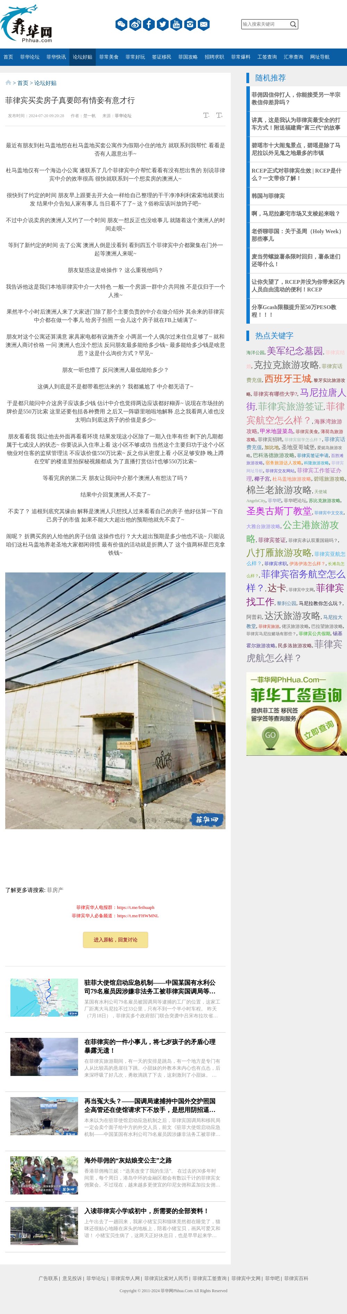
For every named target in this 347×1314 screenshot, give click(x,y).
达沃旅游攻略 (292, 616)
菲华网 (167, 1290)
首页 (8, 57)
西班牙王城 (287, 379)
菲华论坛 (30, 57)
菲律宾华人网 (125, 1278)
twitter (163, 24)
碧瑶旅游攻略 (329, 479)
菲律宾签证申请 (313, 455)
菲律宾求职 (275, 563)
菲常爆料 (241, 57)
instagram (190, 24)
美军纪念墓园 (295, 351)
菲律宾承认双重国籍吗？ (313, 540)
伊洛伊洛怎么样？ (307, 563)
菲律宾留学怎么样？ (303, 439)
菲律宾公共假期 (314, 633)
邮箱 (204, 24)
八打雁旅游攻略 (279, 553)
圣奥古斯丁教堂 (279, 511)
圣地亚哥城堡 (298, 447)
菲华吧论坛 (295, 500)
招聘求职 (214, 57)
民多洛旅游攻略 (295, 645)
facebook (149, 24)
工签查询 (267, 57)
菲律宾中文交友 (329, 512)
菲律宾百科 (296, 1278)
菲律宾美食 (307, 431)
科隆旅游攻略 (316, 463)
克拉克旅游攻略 (286, 365)
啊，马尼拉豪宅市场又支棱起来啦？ (296, 214)
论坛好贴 (82, 57)
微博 (135, 24)
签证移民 (161, 57)
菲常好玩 (135, 57)
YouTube (176, 24)
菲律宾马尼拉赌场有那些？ (271, 633)
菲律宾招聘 (270, 439)
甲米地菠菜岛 (276, 431)
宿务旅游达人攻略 (283, 462)
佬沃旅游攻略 (295, 626)
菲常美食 (109, 57)
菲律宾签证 (272, 540)
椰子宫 (262, 479)
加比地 (271, 447)
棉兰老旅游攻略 (279, 490)
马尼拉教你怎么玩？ (320, 603)
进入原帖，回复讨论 (115, 940)
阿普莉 (254, 617)
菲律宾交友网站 (280, 470)
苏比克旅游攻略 (324, 500)
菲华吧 (274, 500)
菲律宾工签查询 (210, 1278)
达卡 (277, 588)
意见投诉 (72, 1278)
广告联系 (48, 1278)
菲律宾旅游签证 (291, 406)
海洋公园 (255, 352)
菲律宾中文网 (301, 589)
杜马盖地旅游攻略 (291, 479)
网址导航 (320, 57)
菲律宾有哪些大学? (275, 394)
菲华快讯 (56, 57)
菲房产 (55, 890)
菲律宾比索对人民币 (166, 1278)
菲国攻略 (188, 57)
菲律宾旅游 (269, 626)
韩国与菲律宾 (268, 196)
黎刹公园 (286, 603)
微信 (121, 24)
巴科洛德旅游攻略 (274, 455)
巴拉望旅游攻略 (327, 626)
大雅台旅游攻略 (263, 526)
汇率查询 (293, 57)
